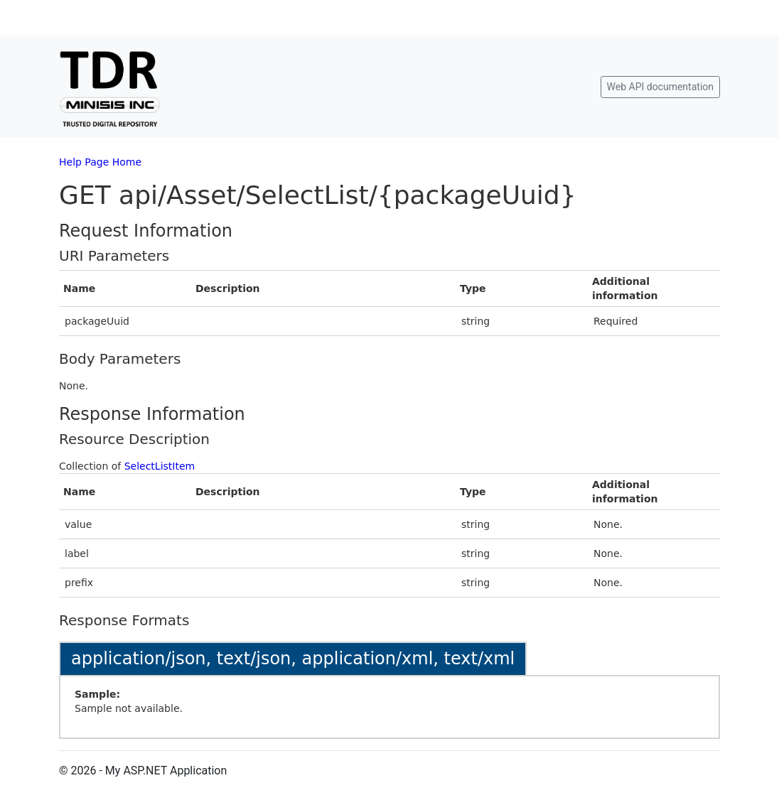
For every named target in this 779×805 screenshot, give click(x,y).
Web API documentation (660, 86)
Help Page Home (100, 162)
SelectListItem (159, 466)
